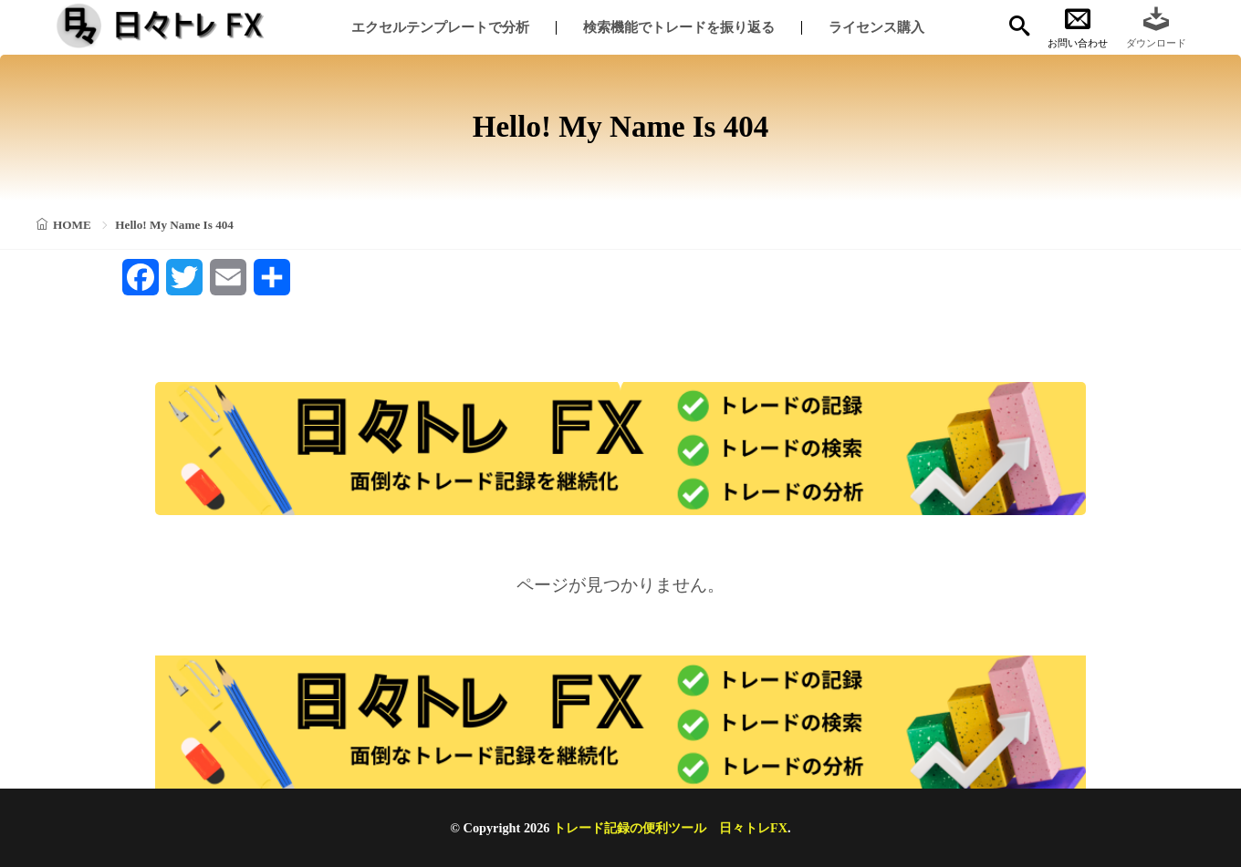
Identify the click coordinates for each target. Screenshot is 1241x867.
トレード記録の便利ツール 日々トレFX (670, 828)
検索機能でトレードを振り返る (679, 27)
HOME (72, 225)
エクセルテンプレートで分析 (440, 27)
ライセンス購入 (876, 27)
